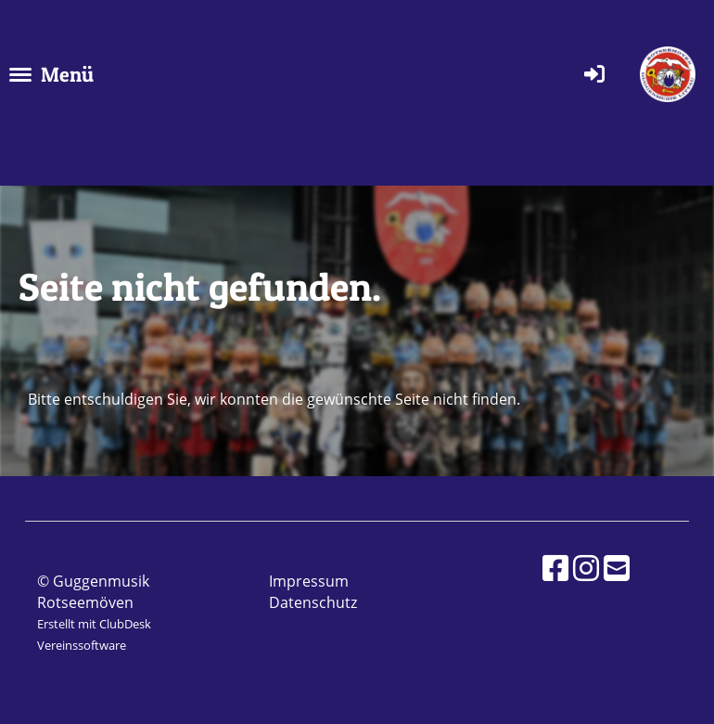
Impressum (309, 581)
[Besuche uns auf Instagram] (586, 568)
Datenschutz (313, 602)
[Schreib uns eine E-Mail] (617, 568)
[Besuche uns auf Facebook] (555, 568)
